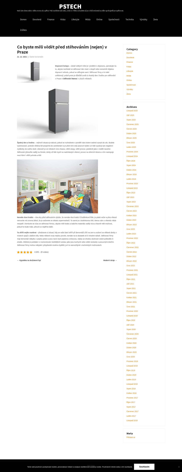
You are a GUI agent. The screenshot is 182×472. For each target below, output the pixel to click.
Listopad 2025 (132, 111)
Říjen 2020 (131, 320)
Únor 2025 (131, 143)
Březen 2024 (131, 174)
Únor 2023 (131, 229)
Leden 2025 (131, 147)
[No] (179, 467)
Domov (23, 19)
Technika (130, 19)
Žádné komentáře (36, 57)
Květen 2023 (131, 215)
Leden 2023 (131, 234)
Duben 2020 (131, 348)
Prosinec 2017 (132, 398)
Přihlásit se (131, 437)
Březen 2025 (131, 138)
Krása (62, 19)
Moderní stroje (110, 260)
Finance (50, 19)
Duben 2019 (131, 375)
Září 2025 (130, 115)
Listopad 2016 (132, 420)
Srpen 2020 (131, 329)
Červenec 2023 (133, 206)
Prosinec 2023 (132, 184)
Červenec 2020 (133, 334)
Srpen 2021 (131, 288)
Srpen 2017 (131, 407)
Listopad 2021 (132, 275)
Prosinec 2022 (132, 238)
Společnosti (113, 19)
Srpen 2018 (131, 389)
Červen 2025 (132, 129)
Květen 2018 (131, 393)
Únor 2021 (131, 307)
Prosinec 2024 (132, 152)
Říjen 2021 (131, 279)
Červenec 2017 (133, 411)
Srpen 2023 (131, 202)
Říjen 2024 (131, 161)
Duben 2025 (131, 133)
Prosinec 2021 (132, 270)
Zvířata (23, 30)
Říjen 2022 (131, 243)
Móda (87, 19)
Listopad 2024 (132, 156)
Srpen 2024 (131, 165)
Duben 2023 (131, 220)
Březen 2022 (131, 261)
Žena (155, 19)
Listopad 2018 (132, 384)
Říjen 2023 (131, 193)
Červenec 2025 (133, 124)
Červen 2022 (132, 252)
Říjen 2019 (131, 370)
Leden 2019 (131, 379)
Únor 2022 (131, 266)
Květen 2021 (131, 297)
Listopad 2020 (132, 316)
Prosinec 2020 (132, 311)
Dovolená (37, 19)
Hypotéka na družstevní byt (29, 260)
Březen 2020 (131, 352)
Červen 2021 (132, 293)
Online (99, 19)
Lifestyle (75, 19)
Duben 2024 (131, 170)
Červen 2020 (132, 338)
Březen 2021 (131, 302)
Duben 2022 (131, 256)
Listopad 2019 (132, 366)
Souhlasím (144, 467)
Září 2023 (130, 197)
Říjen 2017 (131, 402)
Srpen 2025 (131, 120)
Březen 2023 (131, 225)
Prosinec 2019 (132, 361)
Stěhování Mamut (70, 79)
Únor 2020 (131, 357)
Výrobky (143, 19)
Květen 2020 (131, 343)
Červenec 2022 (133, 247)
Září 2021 (130, 284)
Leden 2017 (131, 416)
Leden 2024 (131, 179)
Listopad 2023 (132, 188)
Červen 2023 (132, 211)
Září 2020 (130, 325)
